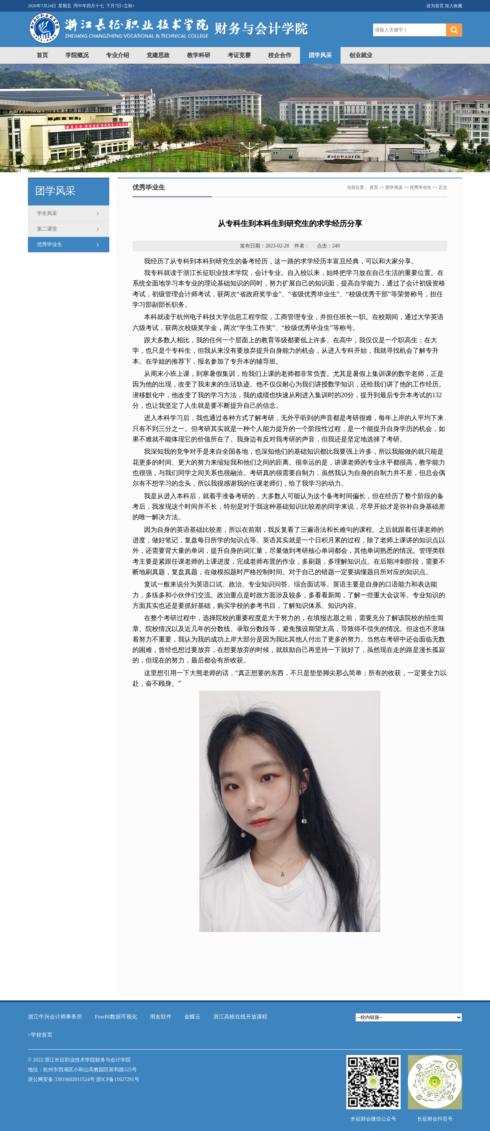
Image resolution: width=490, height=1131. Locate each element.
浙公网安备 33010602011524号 (61, 1079)
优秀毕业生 (49, 244)
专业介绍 (117, 55)
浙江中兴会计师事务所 (55, 1017)
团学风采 (320, 55)
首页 (42, 55)
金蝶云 (192, 1017)
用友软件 (161, 1017)
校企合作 (279, 55)
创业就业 (360, 55)
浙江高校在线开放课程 (240, 1017)
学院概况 (77, 55)
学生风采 (47, 213)
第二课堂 (47, 229)
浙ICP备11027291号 (117, 1079)
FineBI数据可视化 (116, 1017)
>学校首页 (40, 1035)
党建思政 (158, 55)
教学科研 (198, 55)
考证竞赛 (239, 55)
